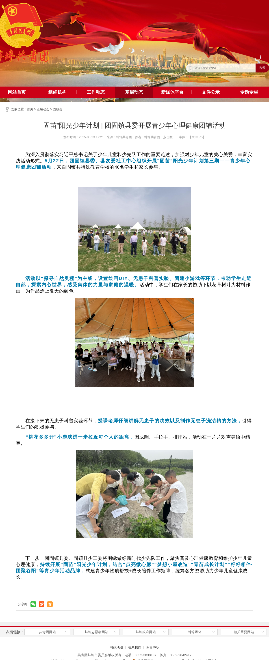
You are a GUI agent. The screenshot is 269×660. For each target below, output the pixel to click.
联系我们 (134, 647)
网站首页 (17, 92)
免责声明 (152, 647)
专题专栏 (249, 92)
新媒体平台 (172, 92)
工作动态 (96, 92)
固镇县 (57, 109)
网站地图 (116, 647)
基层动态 (134, 92)
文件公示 (211, 92)
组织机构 (57, 92)
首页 (30, 109)
